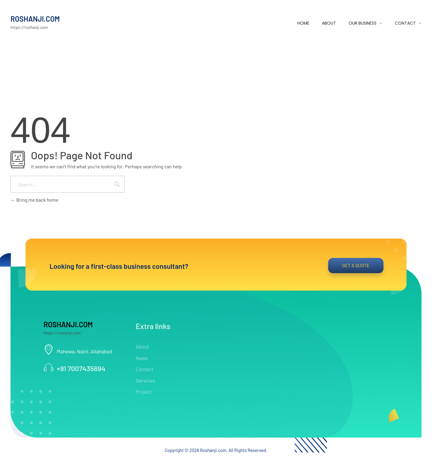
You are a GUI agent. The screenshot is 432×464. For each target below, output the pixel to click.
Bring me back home (34, 200)
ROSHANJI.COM (35, 18)
